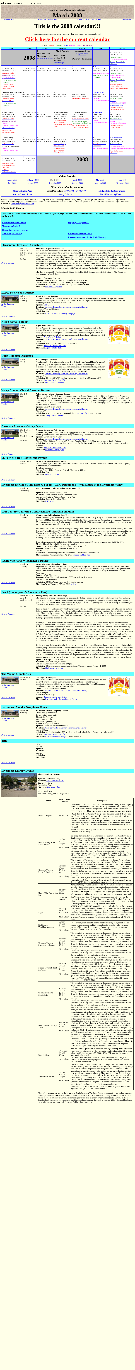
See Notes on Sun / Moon (45, 58)
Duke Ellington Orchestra (17, 355)
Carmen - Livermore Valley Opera (22, 426)
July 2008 (12, 183)
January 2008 (12, 180)
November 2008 (100, 183)
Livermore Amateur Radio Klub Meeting (87, 237)
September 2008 (55, 183)
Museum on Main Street (82, 555)
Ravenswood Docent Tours (80, 233)
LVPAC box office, (81, 413)
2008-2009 (81, 191)
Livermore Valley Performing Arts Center (61, 699)
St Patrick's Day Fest (116, 105)
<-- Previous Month (8, 20)
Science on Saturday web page (63, 313)
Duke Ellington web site (54, 382)
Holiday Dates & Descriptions (111, 191)
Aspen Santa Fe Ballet (14, 321)
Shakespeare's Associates (54, 668)
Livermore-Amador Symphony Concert (25, 707)
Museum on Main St (11, 226)
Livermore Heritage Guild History (22, 484)
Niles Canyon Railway (12, 233)
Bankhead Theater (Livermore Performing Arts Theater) (66, 307)
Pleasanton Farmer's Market (15, 230)
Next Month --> (128, 20)
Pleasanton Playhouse (53, 287)
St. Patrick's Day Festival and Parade (24, 457)
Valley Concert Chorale (54, 415)
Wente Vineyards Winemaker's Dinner (24, 560)
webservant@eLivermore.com (22, 204)
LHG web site (50, 501)
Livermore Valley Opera (54, 450)
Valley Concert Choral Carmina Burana (25, 390)
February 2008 (33, 180)
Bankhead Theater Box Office (55, 346)
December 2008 (122, 183)
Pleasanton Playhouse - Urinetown (22, 244)
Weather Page (59, 62)
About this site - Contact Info (89, 20)
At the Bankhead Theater (10, 304)
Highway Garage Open (78, 222)
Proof (4, 592)
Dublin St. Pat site (52, 474)
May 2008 (100, 180)
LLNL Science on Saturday (17, 292)
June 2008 (122, 180)
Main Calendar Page (22, 191)
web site (74, 584)
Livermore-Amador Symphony (57, 736)
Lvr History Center (82, 53)
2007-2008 (69, 191)
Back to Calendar (8, 263)
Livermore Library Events (17, 770)
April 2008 (77, 180)
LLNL (46, 305)
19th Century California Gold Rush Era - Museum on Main (37, 511)
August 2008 (33, 183)
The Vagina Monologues (16, 673)
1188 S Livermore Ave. (55, 781)
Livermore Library (54, 787)
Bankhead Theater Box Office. (55, 697)
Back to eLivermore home (48, 20)
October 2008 (77, 183)
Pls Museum (82, 55)
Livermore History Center (14, 222)
